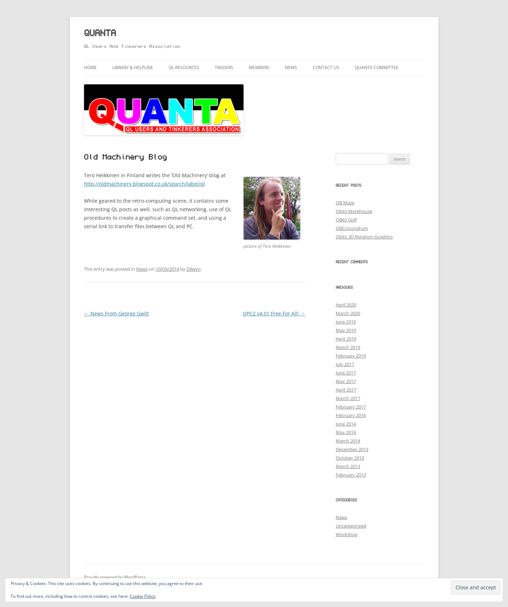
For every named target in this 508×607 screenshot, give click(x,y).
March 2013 (348, 466)
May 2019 (346, 330)
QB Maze (345, 202)
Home (90, 67)
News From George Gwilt (116, 313)
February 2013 (351, 475)
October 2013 (350, 458)
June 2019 (346, 322)
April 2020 (346, 305)
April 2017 (346, 390)
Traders (224, 67)
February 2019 (351, 356)
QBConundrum (352, 228)
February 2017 (351, 407)
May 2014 (346, 432)
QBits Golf (346, 220)
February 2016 (351, 415)
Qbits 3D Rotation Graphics (364, 237)
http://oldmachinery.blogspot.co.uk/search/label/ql (144, 183)
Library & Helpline (132, 67)
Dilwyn (193, 269)
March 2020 (348, 313)
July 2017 (345, 364)
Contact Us (326, 67)
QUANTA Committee (376, 67)
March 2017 (348, 398)
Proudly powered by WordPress (115, 577)
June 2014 (346, 424)
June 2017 (346, 373)
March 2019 (348, 347)
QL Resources (184, 67)
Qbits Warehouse (354, 211)
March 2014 (348, 441)
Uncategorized (351, 526)
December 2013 (352, 449)
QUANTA (100, 34)
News (291, 67)
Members (259, 67)
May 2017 (346, 381)
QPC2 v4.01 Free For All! (274, 313)
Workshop (347, 534)
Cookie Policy (143, 596)
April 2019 (346, 339)
